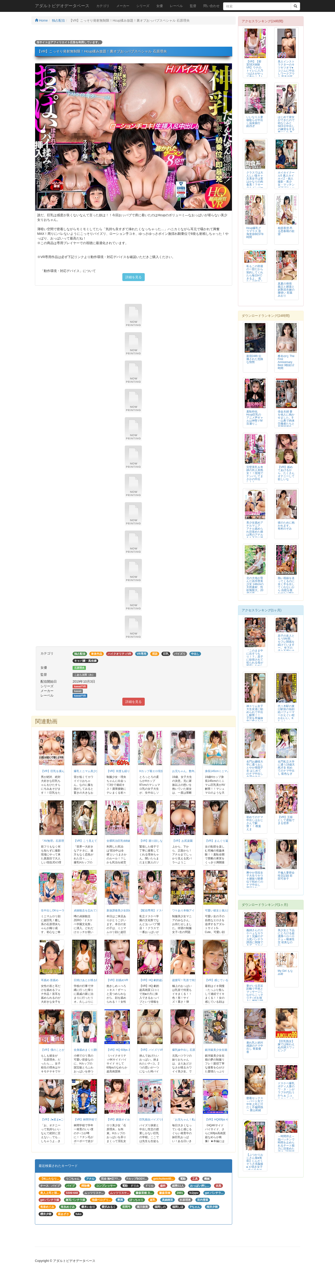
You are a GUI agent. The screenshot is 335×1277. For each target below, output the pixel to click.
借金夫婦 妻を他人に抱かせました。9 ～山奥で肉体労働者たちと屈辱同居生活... (286, 421)
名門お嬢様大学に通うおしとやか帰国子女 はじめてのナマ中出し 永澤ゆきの (254, 769)
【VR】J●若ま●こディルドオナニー (63, 1119)
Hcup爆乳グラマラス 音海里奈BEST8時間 (255, 232)
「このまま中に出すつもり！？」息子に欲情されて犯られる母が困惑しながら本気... (254, 660)
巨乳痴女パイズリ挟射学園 (156, 1119)
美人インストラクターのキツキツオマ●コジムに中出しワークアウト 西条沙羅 (286, 69)
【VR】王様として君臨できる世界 (286, 820)
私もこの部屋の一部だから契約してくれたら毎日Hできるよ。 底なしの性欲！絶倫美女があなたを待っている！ (254, 278)
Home (41, 20)
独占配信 (58, 20)
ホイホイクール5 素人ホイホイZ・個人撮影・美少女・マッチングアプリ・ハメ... (286, 182)
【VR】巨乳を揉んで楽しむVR (60, 771)
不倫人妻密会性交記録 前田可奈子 (286, 875)
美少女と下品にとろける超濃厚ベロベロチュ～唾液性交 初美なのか (286, 938)
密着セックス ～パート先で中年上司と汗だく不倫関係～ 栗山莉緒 (254, 1104)
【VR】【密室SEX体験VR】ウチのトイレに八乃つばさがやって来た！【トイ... (254, 71)
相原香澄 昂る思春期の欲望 (286, 231)
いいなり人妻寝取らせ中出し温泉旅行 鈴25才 (254, 121)
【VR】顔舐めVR (117, 980)
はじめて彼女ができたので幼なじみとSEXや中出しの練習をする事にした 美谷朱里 (286, 126)
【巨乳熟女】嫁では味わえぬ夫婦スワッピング (286, 1046)
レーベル (176, 6)
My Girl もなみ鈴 (285, 972)
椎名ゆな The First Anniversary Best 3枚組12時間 (286, 362)
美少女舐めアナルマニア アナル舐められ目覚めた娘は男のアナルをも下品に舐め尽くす (254, 532)
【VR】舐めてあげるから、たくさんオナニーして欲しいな (286, 473)
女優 (159, 6)
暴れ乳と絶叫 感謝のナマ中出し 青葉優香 (254, 1047)
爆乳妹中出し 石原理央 (186, 1049)
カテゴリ (102, 6)
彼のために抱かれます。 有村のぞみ (286, 525)
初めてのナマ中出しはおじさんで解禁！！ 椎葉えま (254, 823)
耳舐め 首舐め (49, 980)
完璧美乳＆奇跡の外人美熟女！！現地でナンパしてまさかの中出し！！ (254, 474)
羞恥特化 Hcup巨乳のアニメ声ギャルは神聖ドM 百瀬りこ (254, 417)
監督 (193, 6)
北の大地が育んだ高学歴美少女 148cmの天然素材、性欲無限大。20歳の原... (255, 585)
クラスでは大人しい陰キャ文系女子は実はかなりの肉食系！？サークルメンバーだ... (254, 182)
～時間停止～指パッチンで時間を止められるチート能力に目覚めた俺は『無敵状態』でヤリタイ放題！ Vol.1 (286, 1148)
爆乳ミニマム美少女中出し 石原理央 (96, 771)
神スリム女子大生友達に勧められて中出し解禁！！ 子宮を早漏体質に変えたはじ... (254, 715)
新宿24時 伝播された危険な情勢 (254, 359)
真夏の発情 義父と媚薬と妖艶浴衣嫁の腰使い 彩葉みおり (286, 289)
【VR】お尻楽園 (182, 840)
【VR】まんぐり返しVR (220, 840)
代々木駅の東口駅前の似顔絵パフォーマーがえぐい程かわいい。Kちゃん (286, 713)
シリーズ (142, 6)
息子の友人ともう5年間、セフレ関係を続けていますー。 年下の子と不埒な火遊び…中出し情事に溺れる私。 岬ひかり (286, 649)
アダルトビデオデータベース (62, 5)
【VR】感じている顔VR (220, 980)
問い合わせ (211, 6)
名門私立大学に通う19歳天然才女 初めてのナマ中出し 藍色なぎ (286, 767)
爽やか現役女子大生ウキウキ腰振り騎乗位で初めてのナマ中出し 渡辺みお (254, 880)
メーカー (122, 6)
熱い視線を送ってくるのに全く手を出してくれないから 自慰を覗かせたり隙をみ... (286, 587)
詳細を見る (133, 277)
